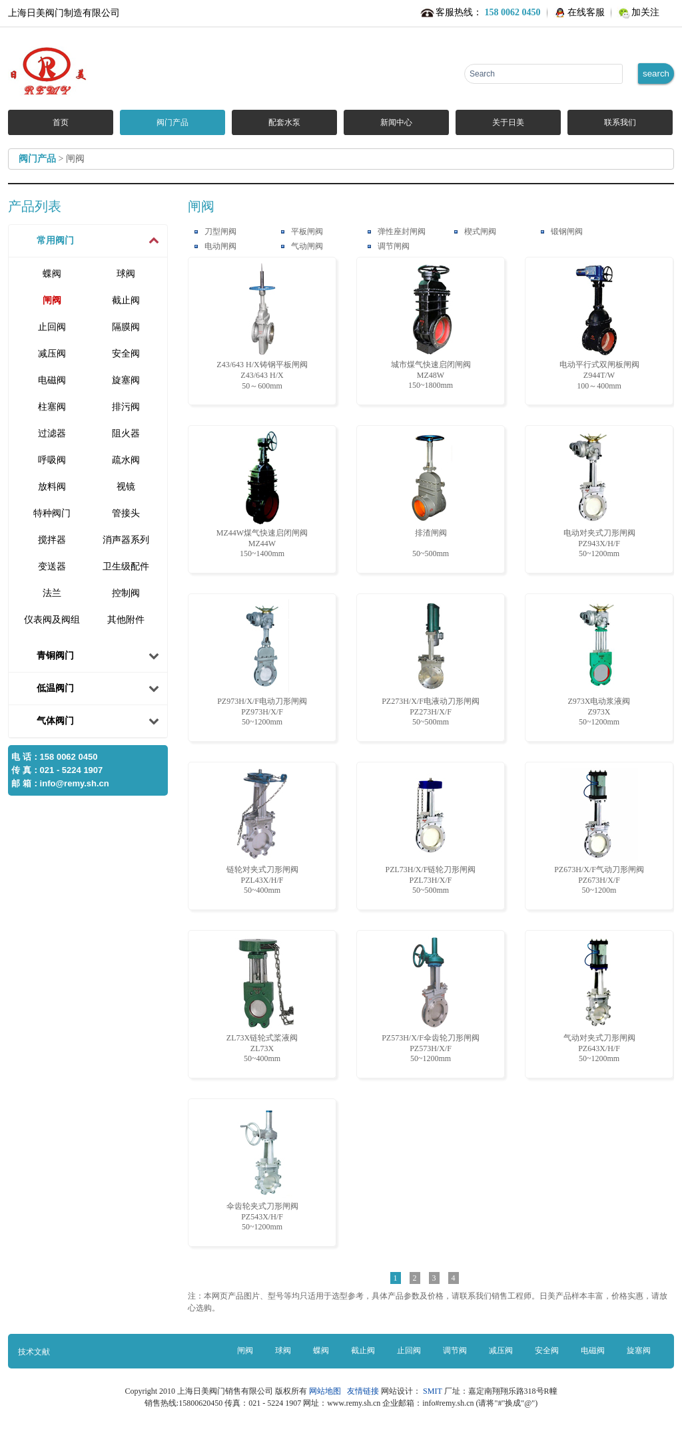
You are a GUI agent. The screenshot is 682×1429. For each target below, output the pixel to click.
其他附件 (126, 620)
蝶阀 (52, 274)
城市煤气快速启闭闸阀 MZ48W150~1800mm (431, 326)
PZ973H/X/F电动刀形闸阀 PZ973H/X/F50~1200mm (262, 662)
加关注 (645, 12)
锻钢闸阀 (567, 231)
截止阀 (126, 300)
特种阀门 (52, 513)
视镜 (126, 487)
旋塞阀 (126, 380)
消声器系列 (126, 540)
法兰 (52, 593)
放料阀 (52, 487)
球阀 (126, 274)
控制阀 (126, 593)
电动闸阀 (220, 246)
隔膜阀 (126, 327)
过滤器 (52, 433)
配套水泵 (284, 122)
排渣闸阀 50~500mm (431, 494)
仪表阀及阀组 (52, 620)
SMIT (432, 1391)
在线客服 (586, 12)
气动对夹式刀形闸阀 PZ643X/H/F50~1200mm (599, 999)
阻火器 (126, 433)
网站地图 (327, 1391)
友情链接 (363, 1391)
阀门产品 (172, 122)
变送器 (52, 566)
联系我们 (620, 122)
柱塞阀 (52, 407)
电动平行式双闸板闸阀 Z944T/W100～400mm (599, 327)
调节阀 (455, 1350)
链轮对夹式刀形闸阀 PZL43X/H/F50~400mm (262, 831)
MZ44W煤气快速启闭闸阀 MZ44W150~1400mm (262, 494)
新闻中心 (396, 122)
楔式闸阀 (480, 231)
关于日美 (508, 122)
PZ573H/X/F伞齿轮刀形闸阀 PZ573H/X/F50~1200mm (431, 999)
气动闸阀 (307, 246)
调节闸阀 (394, 246)
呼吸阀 (52, 460)
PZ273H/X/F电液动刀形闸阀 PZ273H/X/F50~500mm (431, 662)
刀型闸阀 (220, 231)
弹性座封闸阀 (402, 231)
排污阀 (126, 407)
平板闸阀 (307, 231)
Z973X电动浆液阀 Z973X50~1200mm (599, 662)
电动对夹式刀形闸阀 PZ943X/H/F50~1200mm (599, 494)
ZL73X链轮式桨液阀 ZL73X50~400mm (262, 999)
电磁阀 (52, 380)
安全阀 (126, 354)
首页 (61, 122)
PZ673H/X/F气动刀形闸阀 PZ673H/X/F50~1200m (599, 831)
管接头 (126, 513)
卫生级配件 (126, 566)
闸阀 (52, 300)
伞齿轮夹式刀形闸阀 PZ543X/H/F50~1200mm (262, 1167)
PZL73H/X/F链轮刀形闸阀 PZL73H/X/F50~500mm (430, 831)
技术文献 (34, 1351)
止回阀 (52, 327)
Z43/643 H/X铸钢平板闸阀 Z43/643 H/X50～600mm (261, 327)
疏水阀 (126, 460)
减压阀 (52, 354)
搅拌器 (52, 540)
